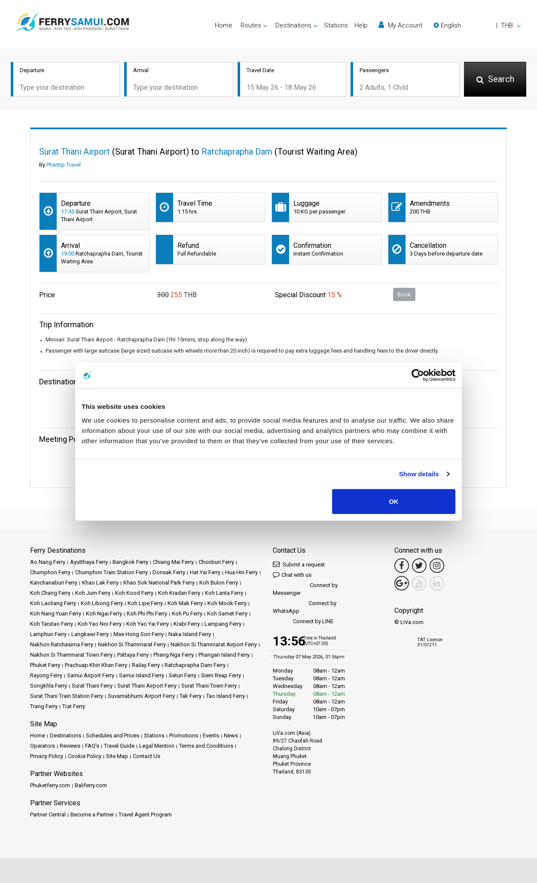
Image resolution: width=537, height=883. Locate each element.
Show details (419, 474)
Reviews (70, 746)
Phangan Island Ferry (224, 655)
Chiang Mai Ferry (173, 562)
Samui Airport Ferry (90, 675)
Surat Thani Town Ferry (209, 685)
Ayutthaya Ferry (89, 562)
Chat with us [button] (292, 574)
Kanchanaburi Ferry (53, 582)
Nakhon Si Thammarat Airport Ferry (214, 644)
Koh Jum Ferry (92, 593)
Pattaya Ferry (133, 655)
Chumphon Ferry (50, 572)
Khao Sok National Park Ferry (159, 582)
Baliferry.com (91, 785)
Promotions (183, 735)
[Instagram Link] (437, 565)
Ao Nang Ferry (47, 562)
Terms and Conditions (206, 746)
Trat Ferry (73, 706)
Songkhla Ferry (48, 685)
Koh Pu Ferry (187, 613)
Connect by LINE (303, 621)
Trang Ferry (44, 706)
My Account (400, 25)
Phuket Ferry (45, 665)
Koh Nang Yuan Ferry (55, 613)
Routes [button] (251, 25)
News (231, 735)
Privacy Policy (46, 756)
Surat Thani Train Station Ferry (66, 696)
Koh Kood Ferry (134, 593)
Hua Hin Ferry (241, 572)
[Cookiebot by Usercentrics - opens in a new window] (417, 375)
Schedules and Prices (112, 735)
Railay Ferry (146, 665)
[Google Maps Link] (401, 583)
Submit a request (299, 564)
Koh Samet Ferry (227, 613)
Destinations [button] (293, 25)
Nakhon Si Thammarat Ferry (132, 644)
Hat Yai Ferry (205, 572)
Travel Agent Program (145, 814)
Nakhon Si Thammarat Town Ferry (71, 655)
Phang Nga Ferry (173, 655)
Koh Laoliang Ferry (53, 603)
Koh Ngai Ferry (104, 613)
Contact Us (146, 756)
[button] (477, 25)
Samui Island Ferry (141, 675)
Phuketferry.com (50, 785)
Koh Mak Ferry (185, 603)
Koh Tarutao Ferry (51, 624)
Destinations (65, 735)
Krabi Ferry (187, 624)
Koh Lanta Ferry (224, 593)
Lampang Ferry (222, 624)
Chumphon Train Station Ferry (111, 572)
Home (223, 25)
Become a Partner (92, 814)
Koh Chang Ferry (50, 593)
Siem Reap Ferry (221, 675)
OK (394, 501)
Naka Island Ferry (189, 634)
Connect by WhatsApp (304, 607)
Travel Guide (119, 746)
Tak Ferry (190, 696)
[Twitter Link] (419, 565)
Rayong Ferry (46, 675)
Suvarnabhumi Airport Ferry (141, 696)
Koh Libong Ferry (102, 603)
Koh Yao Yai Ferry (147, 624)
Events (211, 735)
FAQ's (92, 746)
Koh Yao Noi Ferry (100, 624)
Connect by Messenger (305, 589)
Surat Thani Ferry (92, 685)
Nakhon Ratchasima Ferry (61, 644)
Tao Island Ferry (225, 696)
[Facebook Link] (401, 565)
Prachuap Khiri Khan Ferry (96, 665)
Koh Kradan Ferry (179, 593)
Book (404, 294)
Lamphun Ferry (48, 634)
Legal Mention (156, 746)
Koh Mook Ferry (227, 603)
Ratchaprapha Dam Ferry (195, 665)
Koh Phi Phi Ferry (147, 613)
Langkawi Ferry (90, 634)
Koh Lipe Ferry (145, 603)
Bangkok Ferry (130, 562)
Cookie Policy (84, 756)
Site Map (117, 756)
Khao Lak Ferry (100, 582)
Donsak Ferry (169, 572)
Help (361, 25)
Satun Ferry (182, 675)
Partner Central (48, 814)
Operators (42, 746)
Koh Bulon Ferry (218, 582)
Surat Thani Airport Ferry (147, 685)
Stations (336, 25)
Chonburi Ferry (216, 562)
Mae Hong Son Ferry (138, 634)
